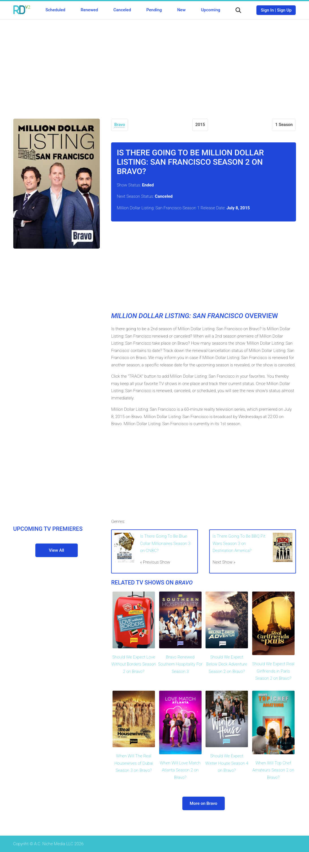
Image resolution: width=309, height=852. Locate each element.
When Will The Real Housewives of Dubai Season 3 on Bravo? (133, 763)
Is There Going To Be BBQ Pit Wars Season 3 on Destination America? (239, 543)
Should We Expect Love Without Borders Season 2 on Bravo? (133, 664)
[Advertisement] (155, 65)
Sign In (267, 10)
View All (56, 550)
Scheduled (55, 9)
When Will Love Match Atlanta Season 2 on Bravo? (180, 770)
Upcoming (210, 9)
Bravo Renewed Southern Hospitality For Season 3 (180, 664)
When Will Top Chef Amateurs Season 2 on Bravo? (273, 770)
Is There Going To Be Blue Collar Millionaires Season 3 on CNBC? (165, 543)
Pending (154, 9)
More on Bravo (203, 803)
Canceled (122, 9)
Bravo (119, 124)
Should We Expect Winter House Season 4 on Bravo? (226, 763)
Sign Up (284, 10)
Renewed (89, 9)
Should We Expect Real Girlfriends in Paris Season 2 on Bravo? (273, 671)
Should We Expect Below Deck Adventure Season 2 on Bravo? (226, 664)
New (181, 9)
